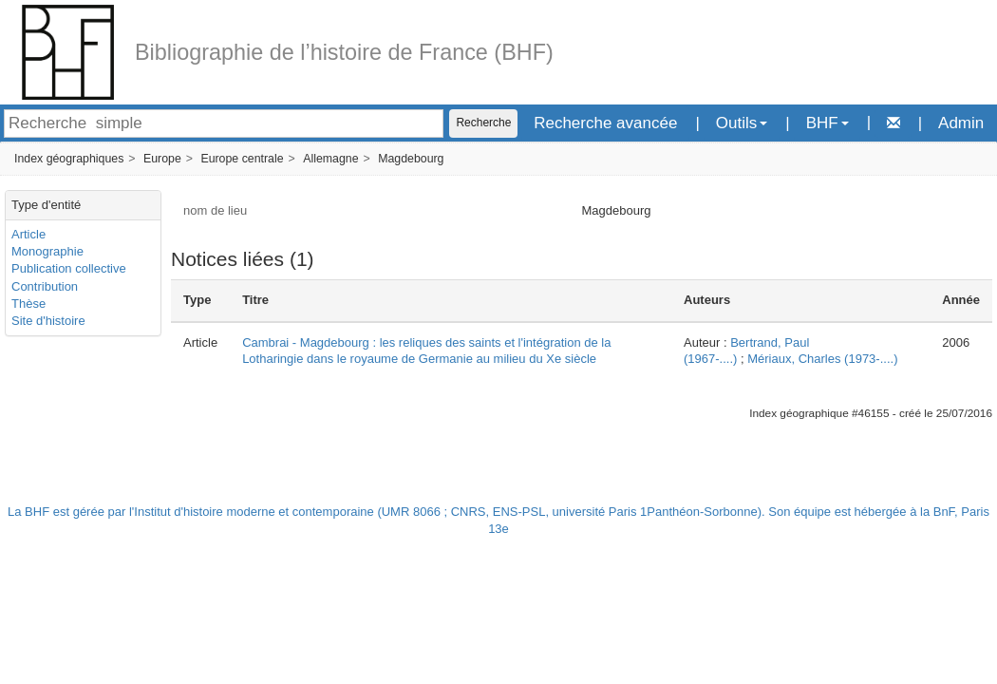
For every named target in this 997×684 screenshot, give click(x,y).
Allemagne (330, 158)
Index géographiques (68, 158)
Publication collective (68, 268)
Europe (162, 158)
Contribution (44, 286)
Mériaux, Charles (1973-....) (822, 359)
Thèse (28, 303)
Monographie (47, 251)
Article (28, 234)
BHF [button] (827, 123)
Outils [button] (741, 123)
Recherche (483, 122)
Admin (961, 123)
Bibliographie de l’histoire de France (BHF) (344, 52)
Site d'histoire (48, 321)
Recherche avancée (605, 123)
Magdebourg (410, 158)
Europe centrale (241, 158)
